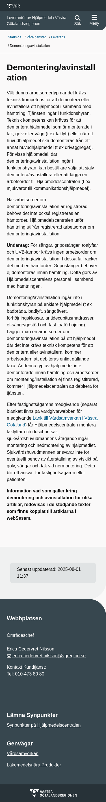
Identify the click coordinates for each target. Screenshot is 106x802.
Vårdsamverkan (22, 753)
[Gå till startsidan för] (38, 21)
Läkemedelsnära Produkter (34, 764)
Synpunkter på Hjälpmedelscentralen (44, 725)
